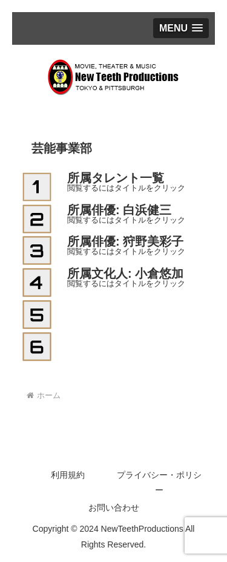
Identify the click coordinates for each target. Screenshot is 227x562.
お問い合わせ (113, 507)
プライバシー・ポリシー (159, 482)
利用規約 (68, 475)
